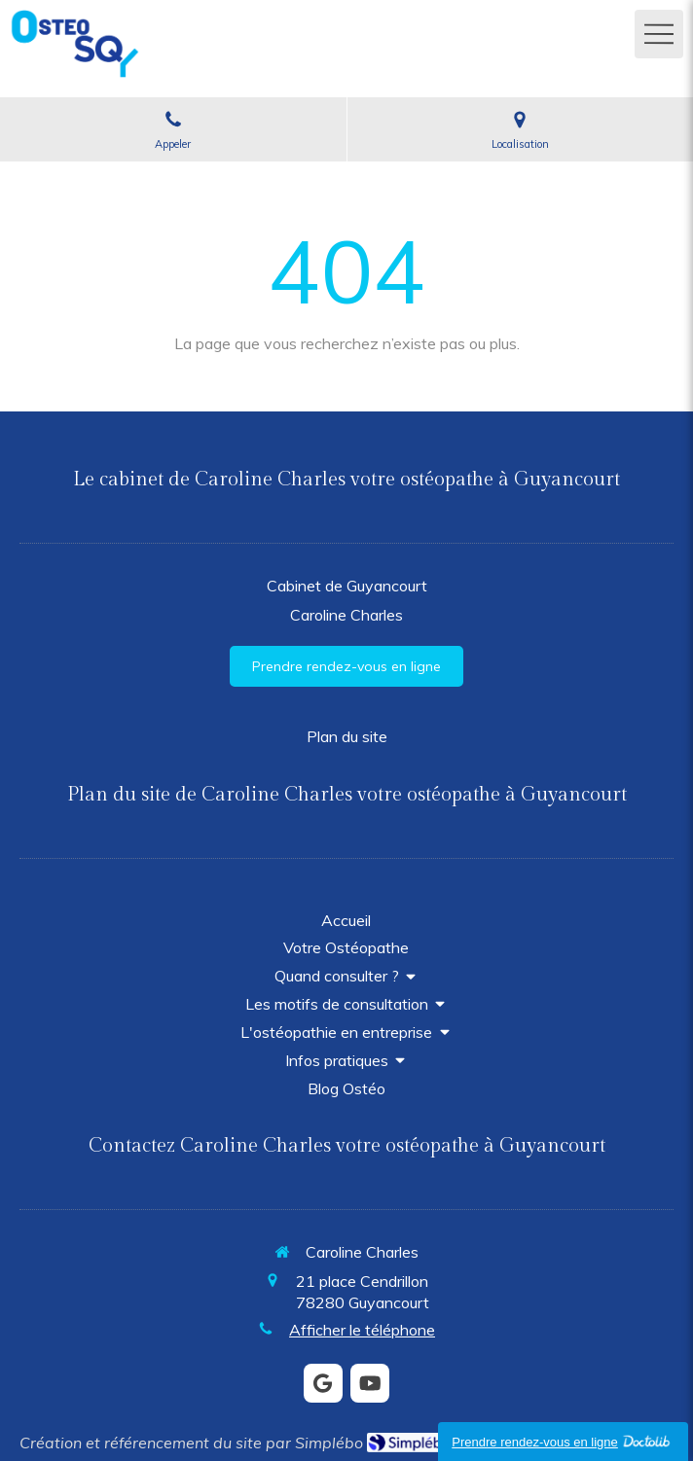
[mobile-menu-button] (659, 34)
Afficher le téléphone (362, 1329)
